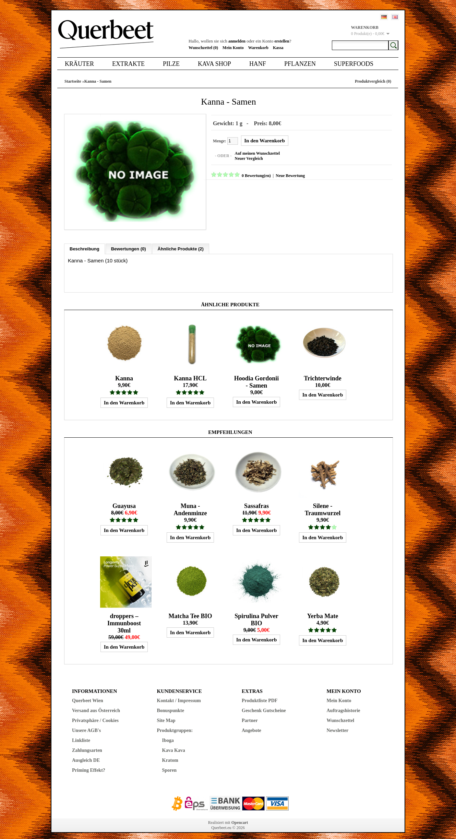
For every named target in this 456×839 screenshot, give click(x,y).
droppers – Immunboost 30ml (124, 619)
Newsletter (338, 726)
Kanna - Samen (97, 81)
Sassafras (256, 501)
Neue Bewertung (286, 174)
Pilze (171, 63)
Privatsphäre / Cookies (95, 716)
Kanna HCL (190, 374)
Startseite (72, 81)
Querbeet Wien (87, 696)
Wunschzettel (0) (203, 47)
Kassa (278, 47)
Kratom (170, 756)
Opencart (239, 818)
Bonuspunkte (170, 706)
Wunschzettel (341, 716)
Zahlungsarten (87, 746)
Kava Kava (173, 746)
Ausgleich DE (86, 756)
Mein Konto (233, 47)
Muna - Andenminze (190, 505)
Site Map (166, 716)
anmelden (236, 41)
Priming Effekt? (88, 766)
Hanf (257, 63)
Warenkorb (258, 47)
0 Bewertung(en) (252, 174)
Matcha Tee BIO (190, 611)
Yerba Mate (322, 611)
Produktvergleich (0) (373, 81)
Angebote (251, 726)
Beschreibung (84, 244)
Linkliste (81, 736)
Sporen (169, 766)
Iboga (168, 736)
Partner (250, 716)
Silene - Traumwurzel (323, 505)
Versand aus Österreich (96, 706)
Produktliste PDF (259, 696)
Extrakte (128, 63)
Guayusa (124, 501)
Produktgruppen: (175, 726)
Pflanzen (300, 63)
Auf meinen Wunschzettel (253, 152)
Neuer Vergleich (245, 157)
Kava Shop (214, 63)
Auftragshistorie (343, 706)
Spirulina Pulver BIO (256, 615)
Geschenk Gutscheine (264, 706)
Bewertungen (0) (128, 244)
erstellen (281, 41)
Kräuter (79, 63)
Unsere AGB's (86, 726)
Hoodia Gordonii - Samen (256, 378)
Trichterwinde (322, 374)
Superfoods (353, 63)
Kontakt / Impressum (179, 696)
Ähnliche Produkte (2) (181, 244)
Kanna (124, 374)
